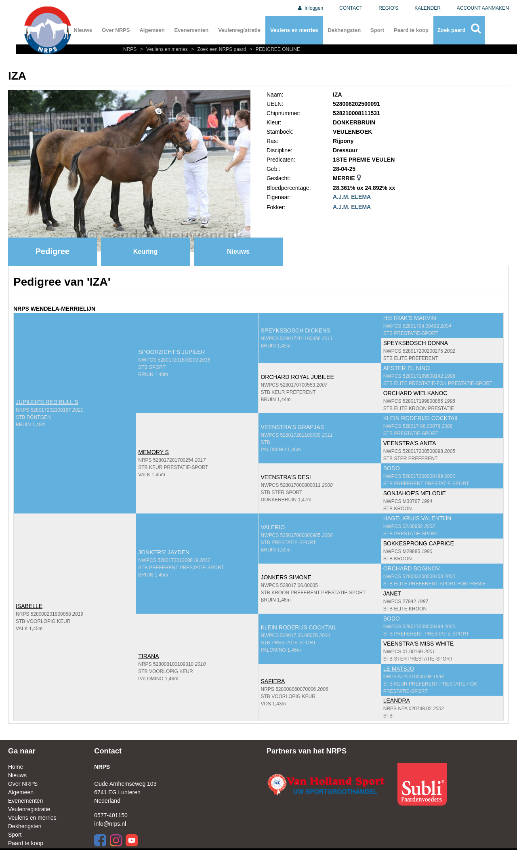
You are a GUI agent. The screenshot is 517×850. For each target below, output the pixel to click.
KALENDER (427, 8)
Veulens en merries (294, 30)
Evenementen (191, 30)
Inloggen (310, 8)
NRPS (130, 49)
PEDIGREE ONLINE (274, 49)
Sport (377, 30)
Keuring (145, 251)
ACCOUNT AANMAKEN (483, 8)
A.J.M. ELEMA (352, 197)
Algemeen (151, 30)
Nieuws (83, 30)
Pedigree (52, 251)
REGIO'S (388, 8)
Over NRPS (116, 30)
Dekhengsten (344, 30)
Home (15, 767)
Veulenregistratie (239, 30)
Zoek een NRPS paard (218, 49)
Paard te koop (411, 30)
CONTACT (350, 8)
